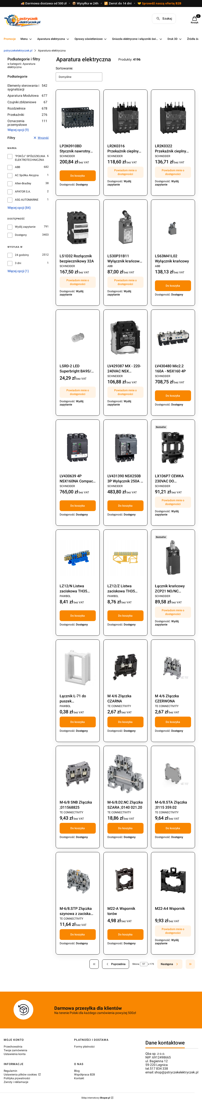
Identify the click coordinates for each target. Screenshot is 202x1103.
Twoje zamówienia (15, 1050)
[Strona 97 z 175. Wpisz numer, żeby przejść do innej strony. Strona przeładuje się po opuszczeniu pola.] (143, 964)
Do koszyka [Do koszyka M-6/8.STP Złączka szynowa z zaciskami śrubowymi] (77, 934)
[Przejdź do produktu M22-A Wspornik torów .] (125, 880)
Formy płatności (84, 1046)
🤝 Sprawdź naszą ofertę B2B (159, 3)
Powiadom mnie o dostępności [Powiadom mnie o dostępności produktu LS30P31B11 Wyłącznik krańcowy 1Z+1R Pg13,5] (125, 282)
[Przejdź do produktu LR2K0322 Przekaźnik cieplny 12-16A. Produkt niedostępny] (173, 117)
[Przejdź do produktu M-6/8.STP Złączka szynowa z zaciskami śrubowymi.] (78, 880)
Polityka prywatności (17, 1078)
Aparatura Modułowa (27, 95)
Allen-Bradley (23, 183)
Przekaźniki (27, 115)
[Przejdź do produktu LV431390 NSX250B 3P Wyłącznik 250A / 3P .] (125, 447)
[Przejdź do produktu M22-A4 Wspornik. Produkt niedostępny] (173, 880)
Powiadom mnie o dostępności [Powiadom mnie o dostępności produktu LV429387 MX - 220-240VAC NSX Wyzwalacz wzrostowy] (125, 392)
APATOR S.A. (23, 191)
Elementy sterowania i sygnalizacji (27, 87)
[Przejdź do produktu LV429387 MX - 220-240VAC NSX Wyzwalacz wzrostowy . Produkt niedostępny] (125, 337)
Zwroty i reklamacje (16, 1082)
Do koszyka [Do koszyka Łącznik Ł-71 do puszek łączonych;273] (77, 722)
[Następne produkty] (169, 964)
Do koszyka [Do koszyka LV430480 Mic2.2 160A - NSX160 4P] (173, 395)
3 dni (18, 263)
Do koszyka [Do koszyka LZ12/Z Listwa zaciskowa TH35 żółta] (125, 615)
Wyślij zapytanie (25, 226)
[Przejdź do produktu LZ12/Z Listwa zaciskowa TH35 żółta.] (125, 557)
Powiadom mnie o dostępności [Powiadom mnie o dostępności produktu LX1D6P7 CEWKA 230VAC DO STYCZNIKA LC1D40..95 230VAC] (173, 502)
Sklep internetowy (95, 1097)
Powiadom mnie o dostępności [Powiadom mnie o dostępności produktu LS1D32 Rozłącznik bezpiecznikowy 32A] (77, 282)
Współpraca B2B (84, 1074)
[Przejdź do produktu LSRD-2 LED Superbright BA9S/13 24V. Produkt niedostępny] (78, 337)
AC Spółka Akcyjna (27, 175)
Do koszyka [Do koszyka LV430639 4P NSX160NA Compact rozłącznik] (77, 505)
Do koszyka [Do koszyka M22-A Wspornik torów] (125, 934)
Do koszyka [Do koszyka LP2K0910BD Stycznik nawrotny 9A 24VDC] (77, 175)
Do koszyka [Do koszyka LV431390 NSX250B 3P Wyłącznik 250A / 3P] (125, 505)
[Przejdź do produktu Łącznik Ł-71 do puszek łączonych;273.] (78, 667)
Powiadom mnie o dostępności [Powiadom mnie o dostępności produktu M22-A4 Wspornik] (173, 931)
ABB (17, 167)
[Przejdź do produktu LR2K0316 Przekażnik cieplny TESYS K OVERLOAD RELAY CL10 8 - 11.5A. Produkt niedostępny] (125, 117)
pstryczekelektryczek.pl (18, 50)
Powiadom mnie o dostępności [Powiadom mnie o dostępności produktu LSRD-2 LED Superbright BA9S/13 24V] (77, 392)
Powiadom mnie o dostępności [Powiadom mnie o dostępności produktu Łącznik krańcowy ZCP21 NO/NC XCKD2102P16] (173, 612)
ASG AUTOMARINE (26, 199)
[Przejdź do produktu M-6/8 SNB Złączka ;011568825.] (78, 774)
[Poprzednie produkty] (115, 964)
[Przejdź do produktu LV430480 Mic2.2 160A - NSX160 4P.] (173, 337)
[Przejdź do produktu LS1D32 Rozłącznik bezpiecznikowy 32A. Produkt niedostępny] (78, 227)
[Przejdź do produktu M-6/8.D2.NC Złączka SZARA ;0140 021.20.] (125, 774)
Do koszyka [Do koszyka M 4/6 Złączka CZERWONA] (173, 722)
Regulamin (10, 1070)
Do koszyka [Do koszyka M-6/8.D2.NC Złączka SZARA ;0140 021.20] (125, 828)
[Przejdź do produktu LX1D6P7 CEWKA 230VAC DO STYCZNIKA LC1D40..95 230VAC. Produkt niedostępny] (173, 447)
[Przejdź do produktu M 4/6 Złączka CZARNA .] (125, 667)
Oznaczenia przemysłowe (27, 123)
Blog (77, 1070)
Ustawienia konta (15, 1054)
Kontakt (79, 1078)
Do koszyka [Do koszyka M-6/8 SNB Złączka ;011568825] (77, 828)
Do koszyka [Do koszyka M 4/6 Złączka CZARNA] (125, 722)
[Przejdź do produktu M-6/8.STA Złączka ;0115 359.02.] (173, 774)
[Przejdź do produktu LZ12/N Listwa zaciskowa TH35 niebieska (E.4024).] (78, 557)
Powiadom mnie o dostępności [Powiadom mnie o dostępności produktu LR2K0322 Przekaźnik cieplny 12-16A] (173, 172)
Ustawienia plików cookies (21, 1074)
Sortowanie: (64, 68)
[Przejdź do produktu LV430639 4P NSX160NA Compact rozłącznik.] (78, 447)
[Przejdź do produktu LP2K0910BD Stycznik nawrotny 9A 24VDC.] (78, 117)
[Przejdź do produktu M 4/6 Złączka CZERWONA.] (173, 667)
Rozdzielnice (27, 108)
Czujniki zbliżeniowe (27, 102)
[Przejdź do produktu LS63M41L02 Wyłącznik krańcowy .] (173, 227)
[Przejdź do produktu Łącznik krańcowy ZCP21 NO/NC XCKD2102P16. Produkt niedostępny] (173, 557)
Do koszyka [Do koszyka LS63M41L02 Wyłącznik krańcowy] (173, 285)
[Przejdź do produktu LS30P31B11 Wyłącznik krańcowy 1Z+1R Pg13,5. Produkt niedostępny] (125, 227)
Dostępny (21, 235)
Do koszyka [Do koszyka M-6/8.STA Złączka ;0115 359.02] (173, 828)
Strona (135, 964)
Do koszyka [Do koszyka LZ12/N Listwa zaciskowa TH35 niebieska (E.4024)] (77, 615)
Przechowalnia (13, 1046)
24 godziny (22, 255)
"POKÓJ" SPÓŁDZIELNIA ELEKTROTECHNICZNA (30, 158)
